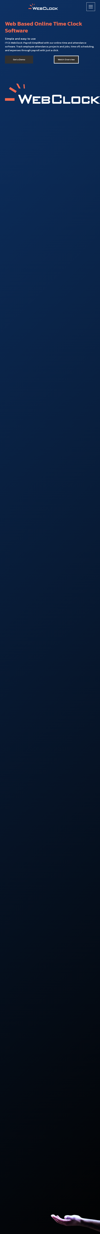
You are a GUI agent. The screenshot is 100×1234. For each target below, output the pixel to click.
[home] (43, 7)
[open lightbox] (66, 59)
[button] (90, 6)
